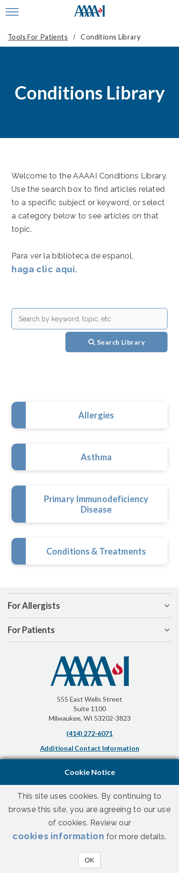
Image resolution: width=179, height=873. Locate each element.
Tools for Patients (38, 37)
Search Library (116, 342)
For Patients (31, 630)
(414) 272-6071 (89, 733)
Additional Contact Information (89, 748)
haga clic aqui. (44, 269)
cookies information (58, 836)
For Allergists (34, 605)
